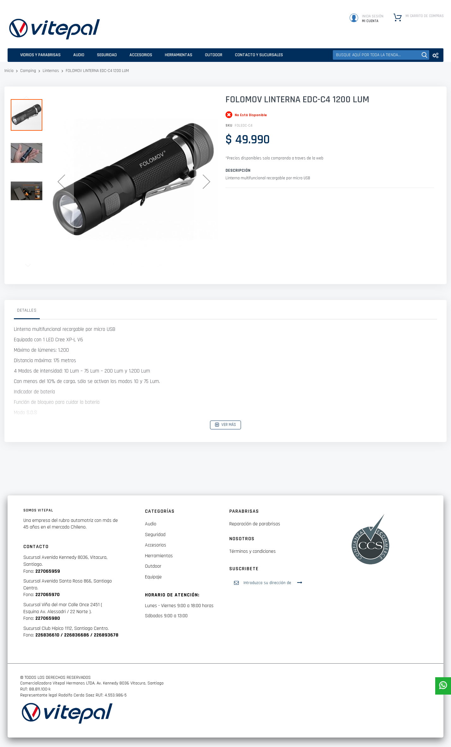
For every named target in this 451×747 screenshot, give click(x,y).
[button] (61, 181)
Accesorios (155, 545)
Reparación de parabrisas (254, 524)
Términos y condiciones (252, 551)
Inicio (9, 70)
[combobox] (381, 55)
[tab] (27, 312)
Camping (28, 70)
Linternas (51, 70)
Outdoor (153, 566)
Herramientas (159, 556)
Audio (150, 524)
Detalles (27, 310)
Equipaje (153, 577)
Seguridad (155, 534)
